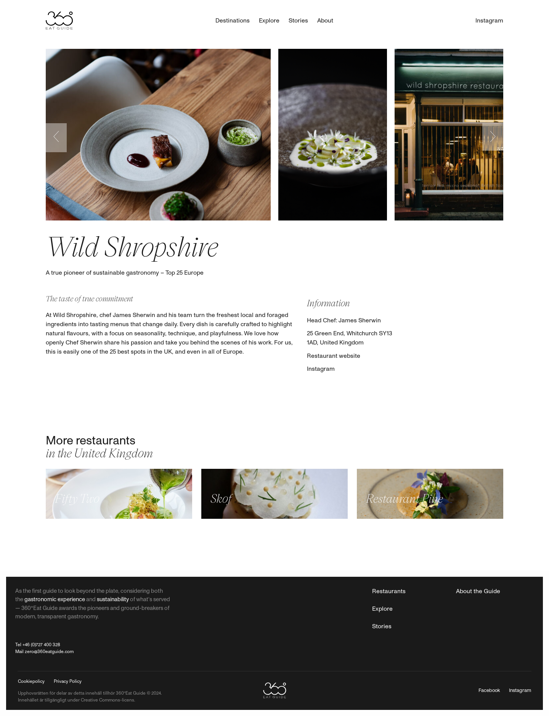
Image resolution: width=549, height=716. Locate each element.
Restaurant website (333, 356)
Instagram (321, 369)
